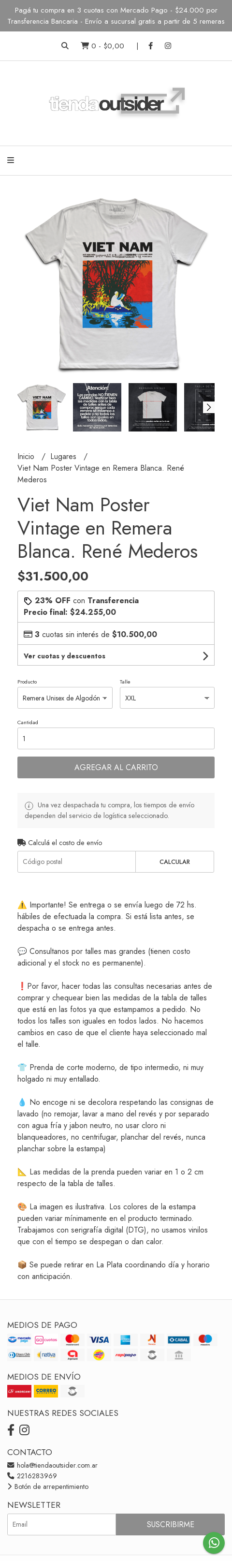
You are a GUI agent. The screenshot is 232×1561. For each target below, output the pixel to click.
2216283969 (32, 1476)
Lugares (64, 456)
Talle (125, 681)
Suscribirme (170, 1524)
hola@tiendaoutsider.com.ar (52, 1465)
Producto (27, 681)
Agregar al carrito (116, 767)
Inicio (27, 456)
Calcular (175, 861)
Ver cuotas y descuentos (64, 656)
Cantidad (27, 722)
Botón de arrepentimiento (47, 1486)
